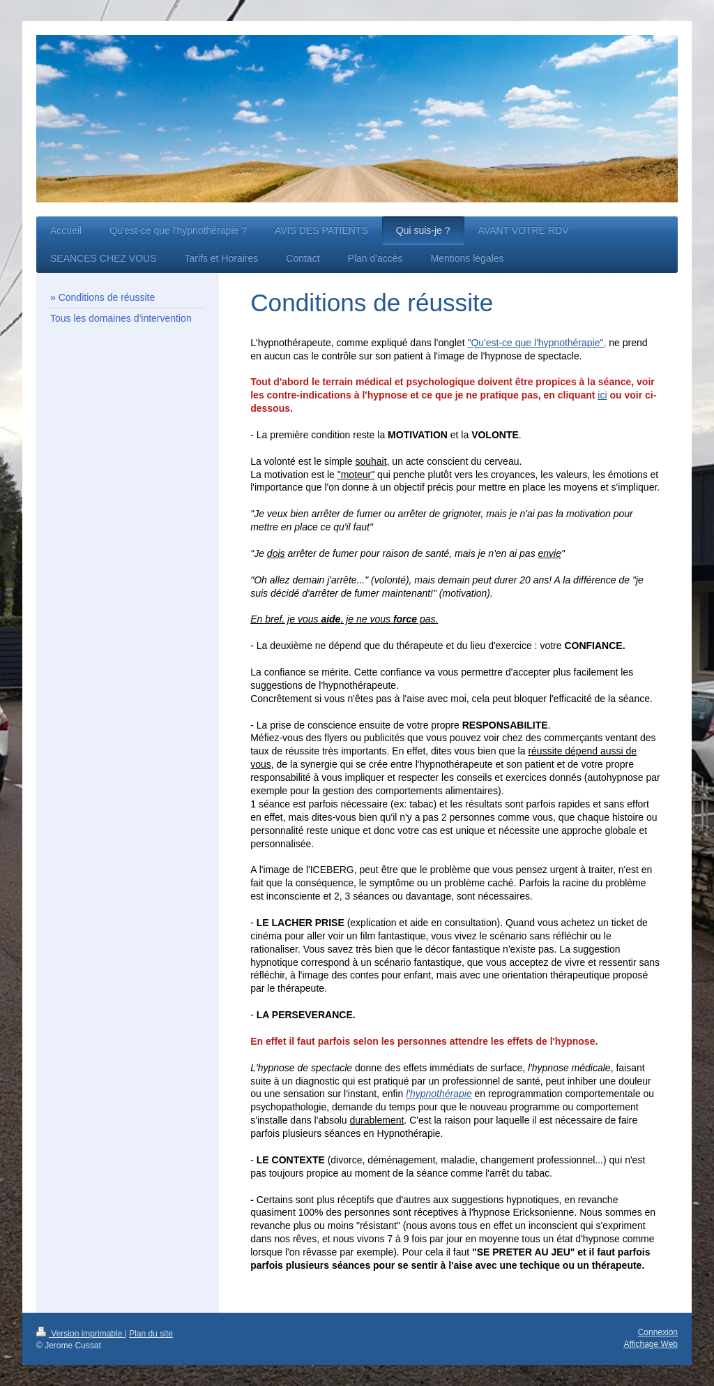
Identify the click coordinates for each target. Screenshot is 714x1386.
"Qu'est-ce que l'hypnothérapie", (536, 342)
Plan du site (151, 1334)
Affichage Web (650, 1344)
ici (602, 395)
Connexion (658, 1332)
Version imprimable (80, 1334)
